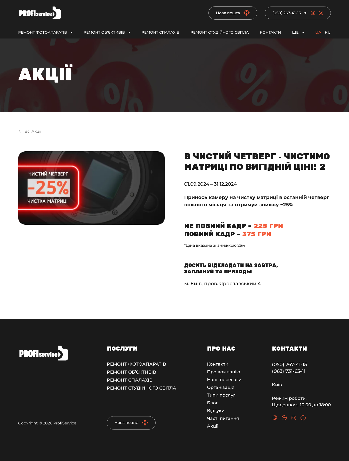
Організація (220, 387)
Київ (277, 384)
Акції (212, 426)
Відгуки (215, 410)
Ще (295, 32)
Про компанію (223, 372)
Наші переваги (224, 379)
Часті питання (223, 418)
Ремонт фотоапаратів (42, 32)
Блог (212, 403)
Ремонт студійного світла (219, 32)
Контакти (270, 32)
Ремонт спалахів (160, 32)
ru (328, 32)
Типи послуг (221, 395)
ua (318, 32)
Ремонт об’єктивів (104, 32)
